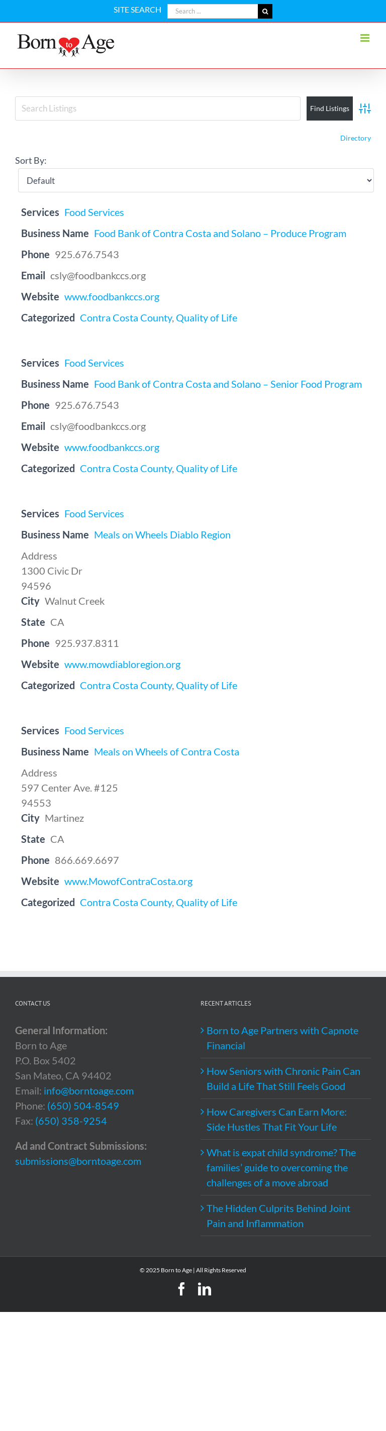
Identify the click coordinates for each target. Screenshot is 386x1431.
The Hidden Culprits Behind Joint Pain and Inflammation (278, 1215)
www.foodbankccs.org (111, 296)
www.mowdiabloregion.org (122, 664)
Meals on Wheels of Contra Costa (166, 751)
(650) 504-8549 (83, 1105)
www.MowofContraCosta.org (128, 881)
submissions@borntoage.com (78, 1161)
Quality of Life (206, 317)
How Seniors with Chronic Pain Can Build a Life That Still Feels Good (283, 1078)
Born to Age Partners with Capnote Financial (282, 1037)
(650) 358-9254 (71, 1121)
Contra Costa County (126, 317)
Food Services (94, 212)
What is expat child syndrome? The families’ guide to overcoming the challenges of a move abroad (281, 1167)
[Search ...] (212, 11)
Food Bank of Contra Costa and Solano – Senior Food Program (228, 384)
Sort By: (31, 160)
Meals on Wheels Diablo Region (162, 534)
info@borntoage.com (89, 1090)
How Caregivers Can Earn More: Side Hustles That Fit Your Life (277, 1119)
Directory (355, 138)
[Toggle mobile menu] (365, 38)
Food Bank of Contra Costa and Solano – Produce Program (220, 233)
